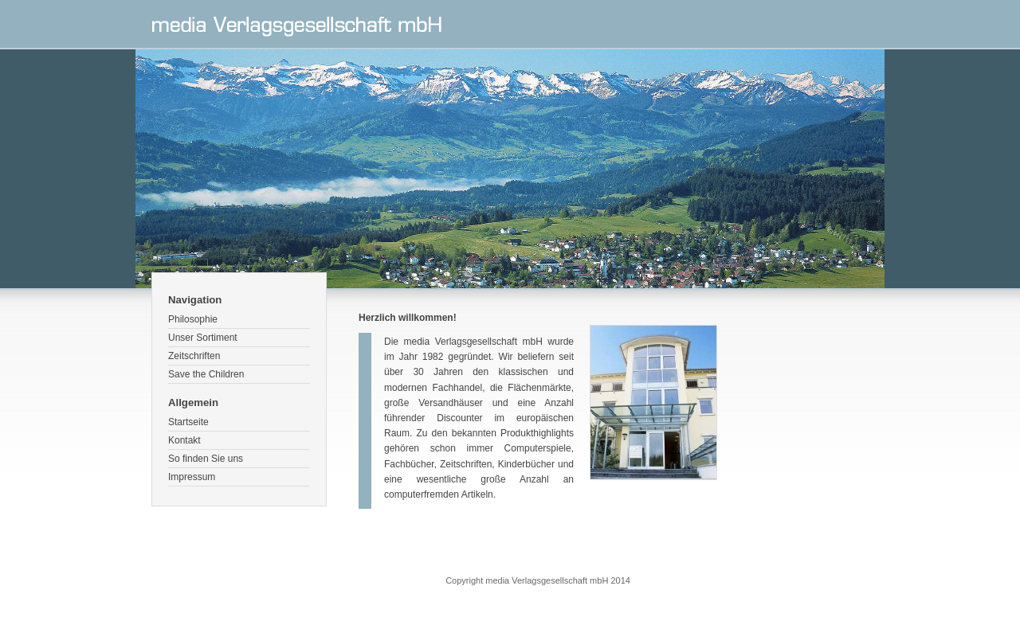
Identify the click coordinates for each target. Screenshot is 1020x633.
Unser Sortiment (202, 337)
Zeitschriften (194, 355)
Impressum (191, 477)
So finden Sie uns (205, 458)
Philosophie (193, 319)
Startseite (188, 422)
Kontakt (184, 440)
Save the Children (206, 374)
